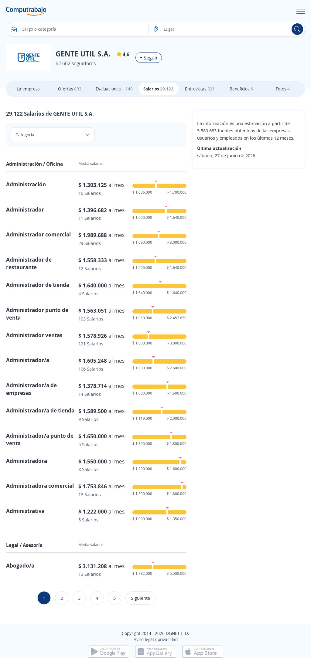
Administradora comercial (40, 485)
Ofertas (69, 89)
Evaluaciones (114, 89)
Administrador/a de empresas (31, 389)
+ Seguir (149, 57)
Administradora (26, 460)
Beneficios (241, 89)
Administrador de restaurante (29, 263)
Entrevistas (200, 89)
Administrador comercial (38, 234)
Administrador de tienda (37, 284)
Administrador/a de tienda (40, 410)
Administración (26, 184)
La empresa (28, 89)
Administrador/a (27, 360)
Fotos (283, 89)
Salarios (158, 89)
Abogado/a (20, 565)
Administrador (25, 209)
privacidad (168, 639)
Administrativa (25, 510)
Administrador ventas (34, 335)
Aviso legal (144, 639)
